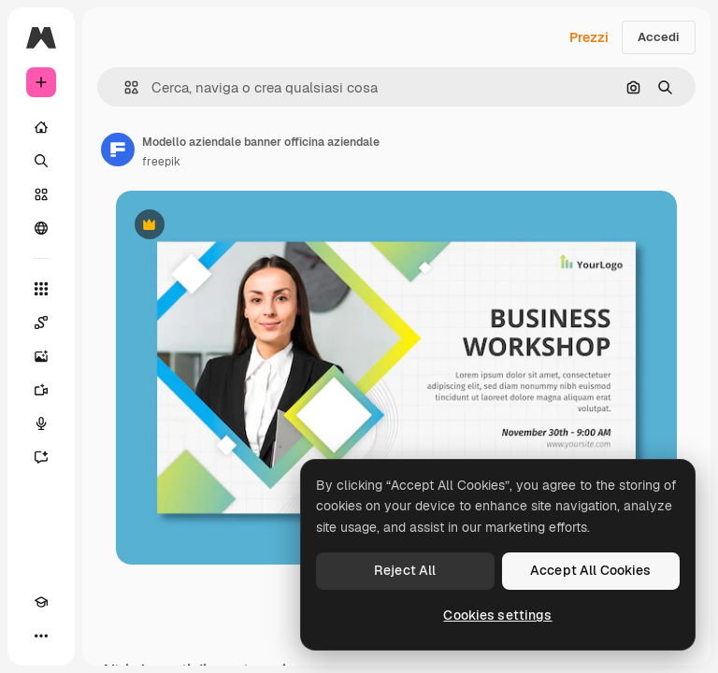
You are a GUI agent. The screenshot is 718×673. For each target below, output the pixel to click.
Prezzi (589, 37)
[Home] (41, 127)
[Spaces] (41, 322)
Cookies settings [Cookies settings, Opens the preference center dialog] (497, 615)
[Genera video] (41, 390)
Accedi (659, 37)
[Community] (41, 228)
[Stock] (41, 194)
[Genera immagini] (41, 356)
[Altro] (41, 636)
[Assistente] (41, 457)
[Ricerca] (41, 161)
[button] (124, 87)
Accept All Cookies (591, 570)
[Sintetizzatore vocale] (41, 423)
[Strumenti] (41, 289)
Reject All (405, 570)
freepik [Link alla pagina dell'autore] (161, 161)
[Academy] (41, 602)
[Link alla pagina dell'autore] (118, 149)
